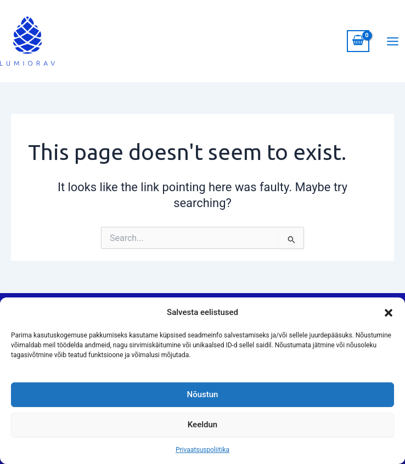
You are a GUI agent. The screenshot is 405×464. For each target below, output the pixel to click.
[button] (388, 312)
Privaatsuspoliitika (202, 450)
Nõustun (202, 394)
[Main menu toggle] (392, 40)
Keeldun (202, 424)
